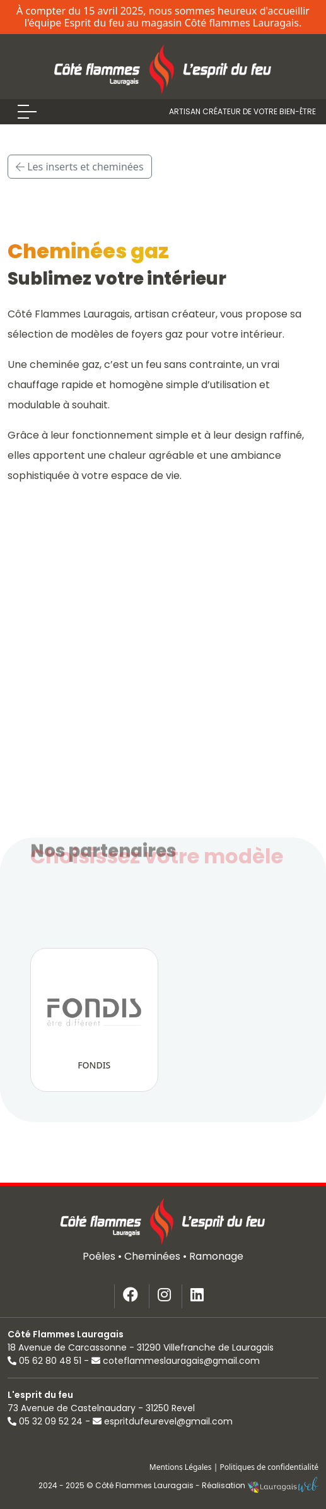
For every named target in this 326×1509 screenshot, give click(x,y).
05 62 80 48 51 (44, 1360)
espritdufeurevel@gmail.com (163, 1421)
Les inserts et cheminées (80, 167)
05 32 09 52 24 (45, 1421)
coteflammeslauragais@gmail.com (175, 1360)
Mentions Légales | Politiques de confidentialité (233, 1467)
